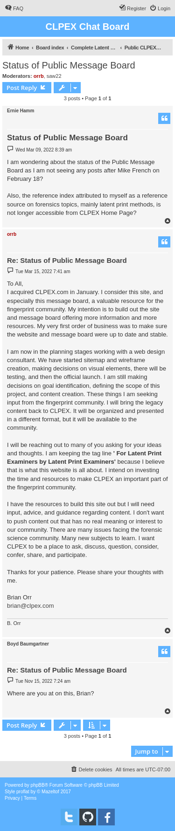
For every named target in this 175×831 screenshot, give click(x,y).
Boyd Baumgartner (28, 643)
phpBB (38, 785)
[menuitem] (14, 8)
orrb (39, 76)
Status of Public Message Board (68, 65)
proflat (22, 791)
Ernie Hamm (20, 110)
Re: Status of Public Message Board (67, 260)
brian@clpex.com (30, 605)
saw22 (54, 76)
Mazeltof (50, 791)
